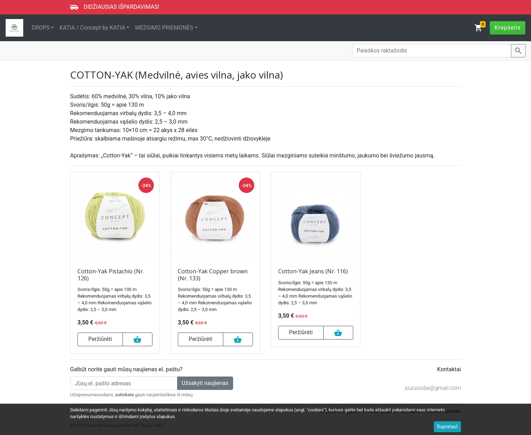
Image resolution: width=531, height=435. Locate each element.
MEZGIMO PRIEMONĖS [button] (164, 27)
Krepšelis (507, 27)
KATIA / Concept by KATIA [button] (92, 27)
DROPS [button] (41, 27)
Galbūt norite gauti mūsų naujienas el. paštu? (126, 369)
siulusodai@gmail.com (433, 388)
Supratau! (447, 426)
